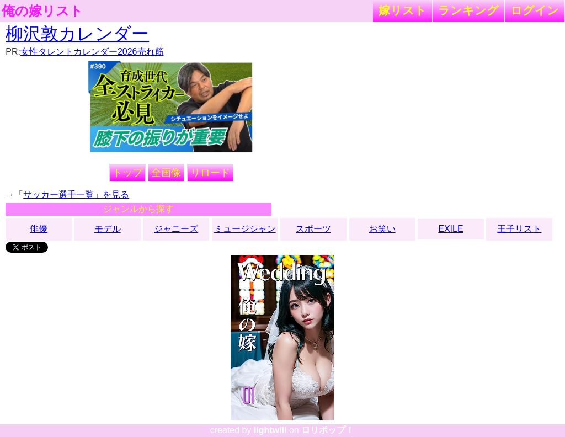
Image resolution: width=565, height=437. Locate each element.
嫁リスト (403, 10)
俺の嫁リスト (42, 11)
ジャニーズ (176, 228)
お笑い (382, 228)
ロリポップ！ (327, 430)
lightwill (270, 430)
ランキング (468, 10)
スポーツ (313, 228)
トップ (127, 172)
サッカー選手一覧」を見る (76, 194)
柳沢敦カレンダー (77, 34)
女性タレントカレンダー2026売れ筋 (92, 51)
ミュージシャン (245, 228)
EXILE (450, 228)
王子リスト (519, 228)
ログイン (534, 10)
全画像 (166, 172)
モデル (107, 228)
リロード (210, 172)
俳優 (38, 228)
